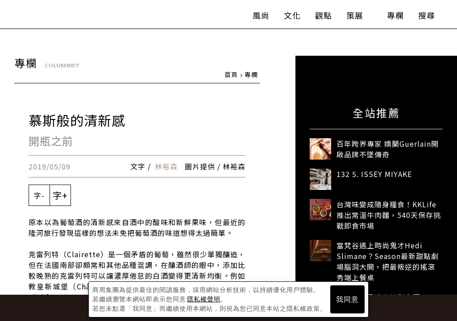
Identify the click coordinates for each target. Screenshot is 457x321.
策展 (351, 18)
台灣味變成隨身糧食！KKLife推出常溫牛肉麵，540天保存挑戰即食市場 (389, 215)
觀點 (315, 18)
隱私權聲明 (203, 299)
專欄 (387, 18)
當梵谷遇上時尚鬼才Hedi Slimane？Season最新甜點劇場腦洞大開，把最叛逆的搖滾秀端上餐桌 (388, 261)
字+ (60, 195)
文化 (284, 18)
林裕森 (166, 166)
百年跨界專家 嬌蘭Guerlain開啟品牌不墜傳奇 (388, 149)
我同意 (347, 299)
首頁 (231, 74)
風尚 (253, 18)
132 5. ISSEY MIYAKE (374, 174)
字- (39, 195)
